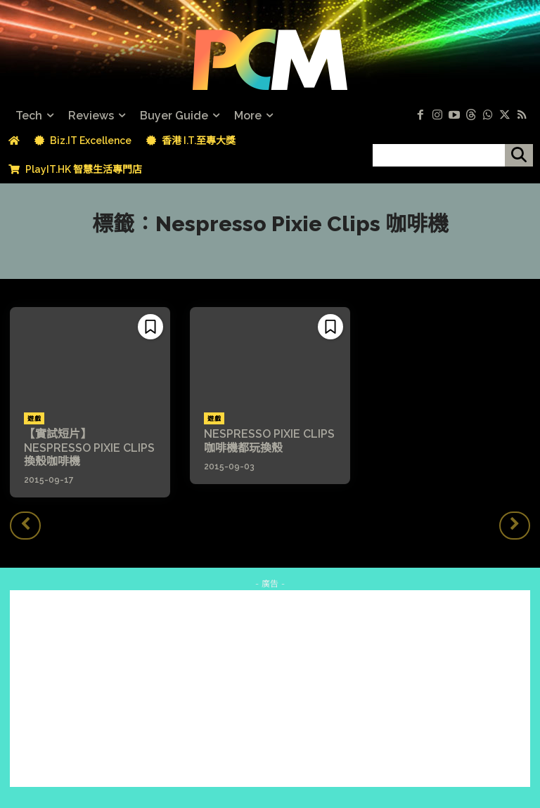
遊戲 (34, 418)
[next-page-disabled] (514, 525)
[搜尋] (519, 155)
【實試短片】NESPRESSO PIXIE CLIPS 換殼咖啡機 (89, 447)
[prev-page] (25, 525)
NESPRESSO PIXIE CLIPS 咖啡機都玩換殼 (269, 440)
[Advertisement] (270, 688)
